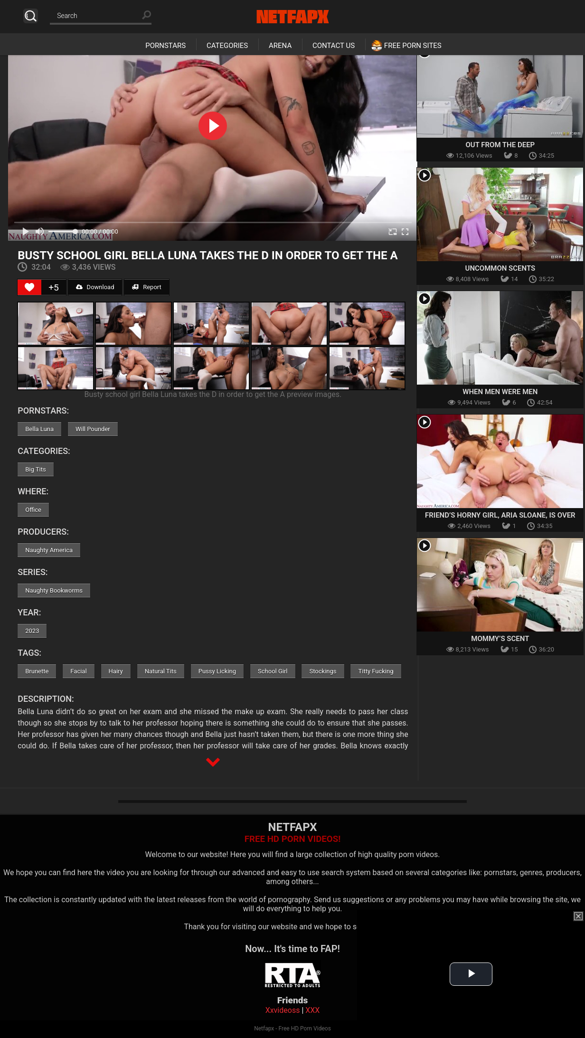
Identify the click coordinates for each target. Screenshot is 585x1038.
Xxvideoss (282, 1010)
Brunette (36, 671)
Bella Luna (39, 429)
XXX (312, 1010)
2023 (32, 630)
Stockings (322, 671)
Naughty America (49, 550)
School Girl (272, 671)
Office (33, 509)
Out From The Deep (500, 145)
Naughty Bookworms (54, 590)
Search (30, 16)
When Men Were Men (500, 391)
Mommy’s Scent (500, 638)
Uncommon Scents (500, 268)
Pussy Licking (217, 671)
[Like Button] (29, 287)
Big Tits (35, 469)
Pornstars (165, 45)
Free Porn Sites (413, 45)
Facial (78, 671)
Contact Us (333, 45)
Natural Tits (161, 671)
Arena (280, 45)
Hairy (116, 671)
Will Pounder (92, 429)
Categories (227, 45)
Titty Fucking (375, 671)
